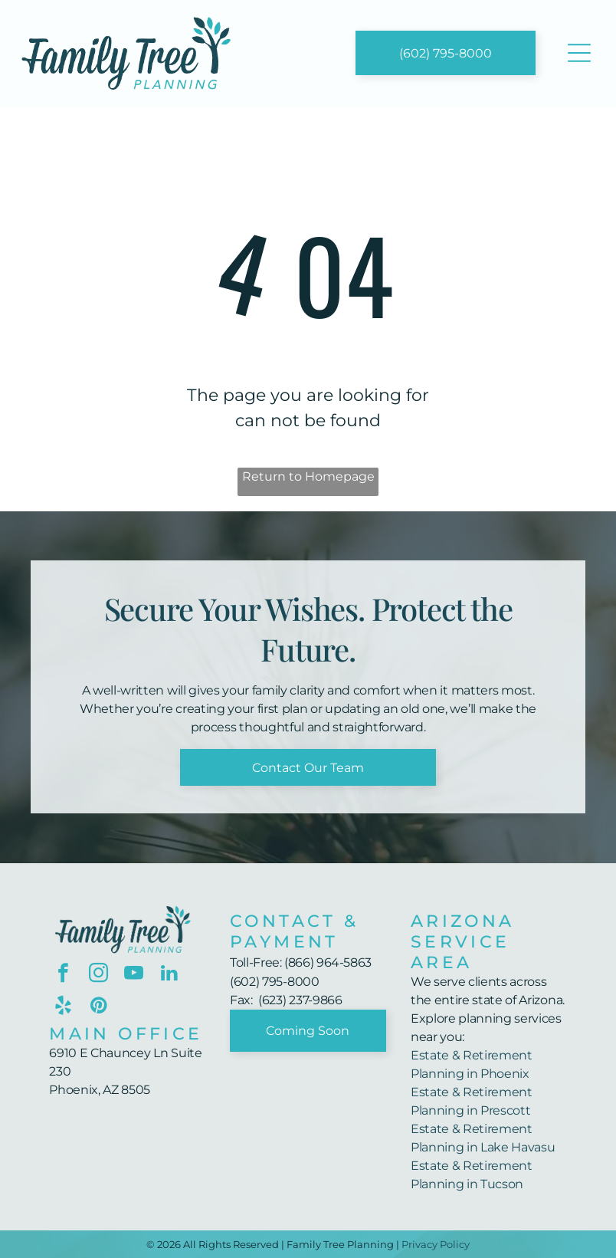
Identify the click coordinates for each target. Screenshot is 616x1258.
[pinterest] (98, 1007)
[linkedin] (169, 975)
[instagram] (98, 975)
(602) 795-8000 (274, 981)
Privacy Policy (435, 1244)
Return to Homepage (308, 476)
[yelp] (63, 1007)
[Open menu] (579, 52)
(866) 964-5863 (328, 962)
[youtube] (134, 975)
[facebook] (63, 975)
